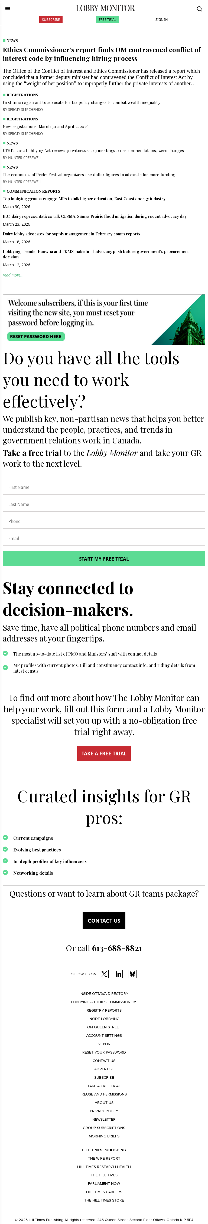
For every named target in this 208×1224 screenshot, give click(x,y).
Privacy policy (104, 1111)
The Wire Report (104, 1158)
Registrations (22, 95)
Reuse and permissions (104, 1094)
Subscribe (51, 19)
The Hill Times (104, 1175)
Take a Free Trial (104, 1086)
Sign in (104, 1044)
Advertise (104, 1069)
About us (104, 1102)
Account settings (104, 1035)
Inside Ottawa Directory (104, 993)
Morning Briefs (104, 1136)
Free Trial (107, 19)
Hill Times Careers (104, 1192)
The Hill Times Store (104, 1200)
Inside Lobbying (104, 1018)
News (12, 41)
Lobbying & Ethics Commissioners (104, 1002)
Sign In (161, 19)
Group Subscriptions (104, 1128)
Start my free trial (104, 558)
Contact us (104, 920)
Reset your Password (104, 1052)
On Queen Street (104, 1027)
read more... (13, 275)
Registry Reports (104, 1010)
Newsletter (104, 1119)
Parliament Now (104, 1183)
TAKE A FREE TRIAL (104, 753)
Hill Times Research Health (104, 1166)
